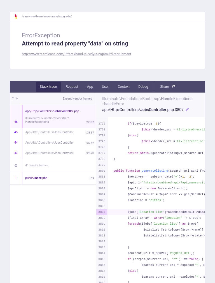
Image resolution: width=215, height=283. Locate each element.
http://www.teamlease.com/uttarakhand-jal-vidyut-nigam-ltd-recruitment (76, 54)
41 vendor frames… (37, 165)
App (90, 87)
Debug (143, 87)
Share (167, 86)
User (105, 87)
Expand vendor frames (77, 98)
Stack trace (48, 87)
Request (72, 87)
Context (123, 87)
